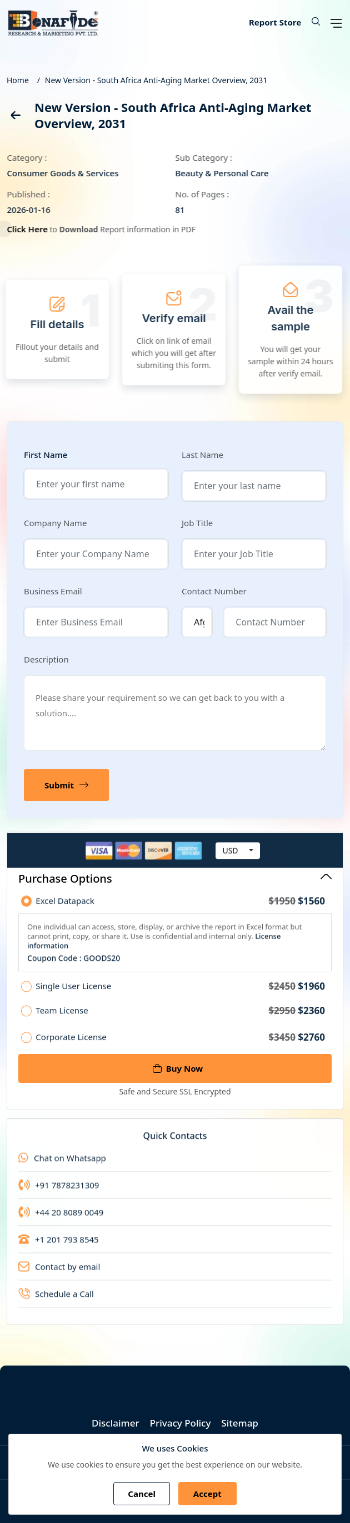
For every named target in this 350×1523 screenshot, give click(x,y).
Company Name (55, 522)
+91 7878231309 (58, 1191)
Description (46, 659)
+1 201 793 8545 (58, 1246)
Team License (180, 1017)
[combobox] (238, 857)
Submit (66, 785)
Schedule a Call (56, 1300)
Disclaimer (115, 1423)
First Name (45, 455)
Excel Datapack (180, 907)
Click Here (31, 229)
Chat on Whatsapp (62, 1164)
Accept (207, 1493)
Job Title (197, 522)
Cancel (142, 1493)
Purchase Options (175, 878)
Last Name (202, 454)
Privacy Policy (180, 1423)
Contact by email (59, 1272)
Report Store (275, 22)
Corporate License (180, 1043)
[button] (311, 22)
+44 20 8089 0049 (60, 1218)
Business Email (53, 591)
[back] (15, 117)
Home (18, 80)
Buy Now (178, 1068)
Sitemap (239, 1423)
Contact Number (214, 591)
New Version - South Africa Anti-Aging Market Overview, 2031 (156, 80)
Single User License (180, 993)
